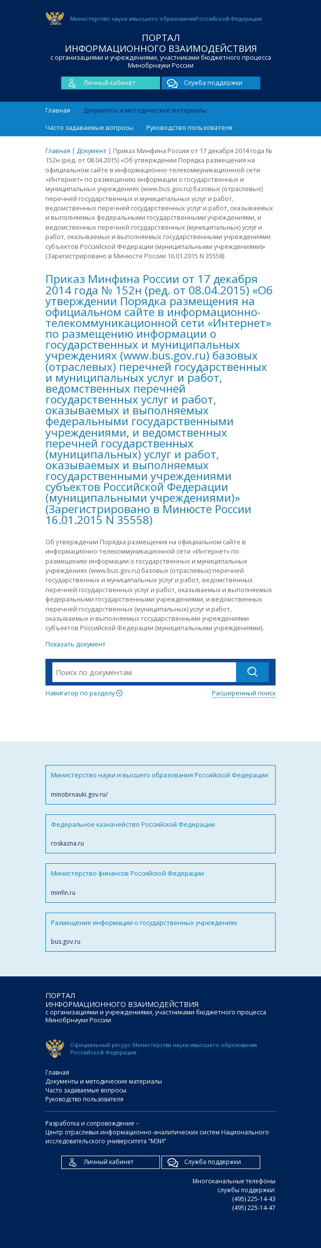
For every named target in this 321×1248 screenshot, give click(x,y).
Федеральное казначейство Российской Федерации (160, 834)
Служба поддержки (201, 83)
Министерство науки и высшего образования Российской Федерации (160, 784)
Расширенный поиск (244, 692)
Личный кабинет (98, 83)
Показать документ (75, 644)
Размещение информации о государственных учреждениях (160, 932)
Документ (92, 150)
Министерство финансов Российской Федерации (160, 883)
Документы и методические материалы (145, 110)
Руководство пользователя (189, 127)
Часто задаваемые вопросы (89, 127)
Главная (57, 110)
